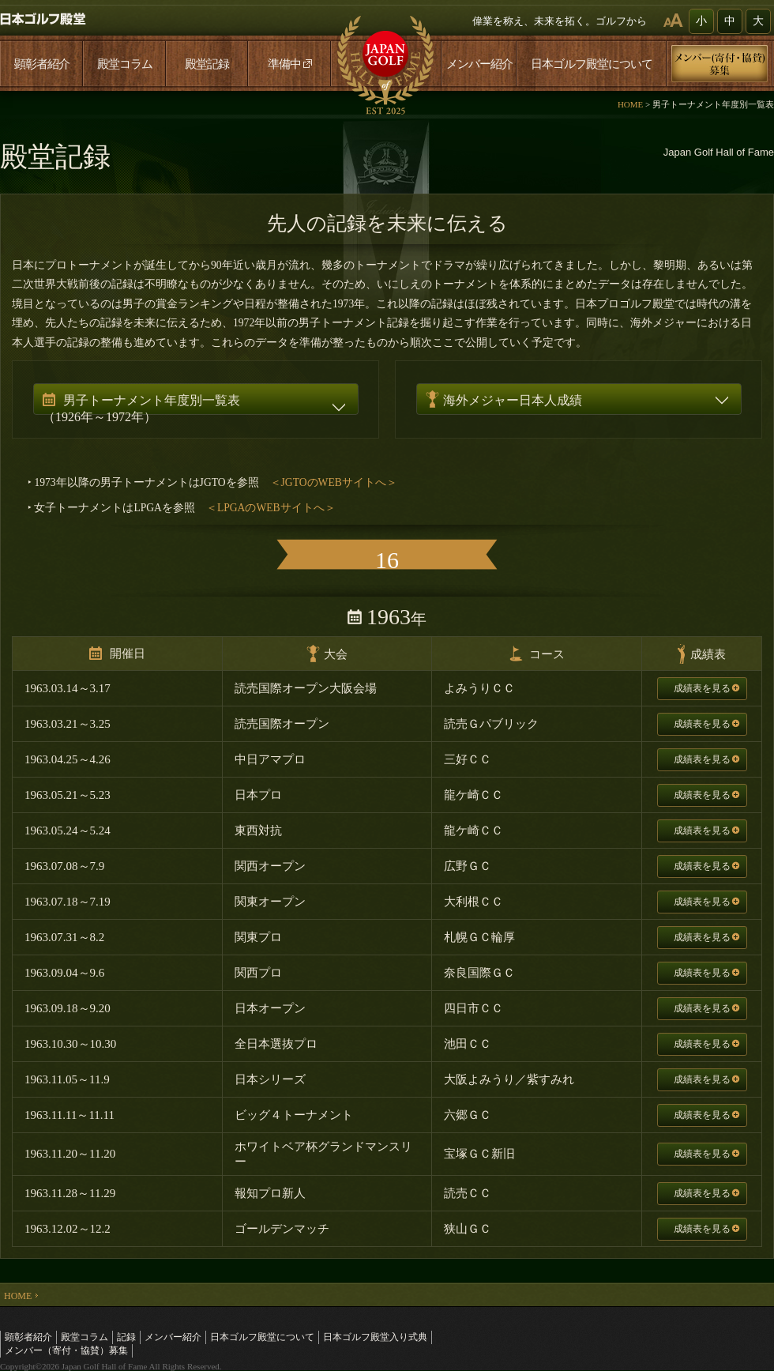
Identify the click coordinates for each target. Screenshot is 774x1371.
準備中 (290, 64)
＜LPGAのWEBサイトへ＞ (271, 508)
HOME (630, 104)
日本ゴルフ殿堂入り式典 (375, 1337)
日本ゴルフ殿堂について (591, 64)
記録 (126, 1337)
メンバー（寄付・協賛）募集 (66, 1350)
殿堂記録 (207, 64)
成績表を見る (707, 688)
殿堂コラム (124, 64)
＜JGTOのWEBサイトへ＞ (333, 482)
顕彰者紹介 (42, 64)
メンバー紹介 (479, 64)
